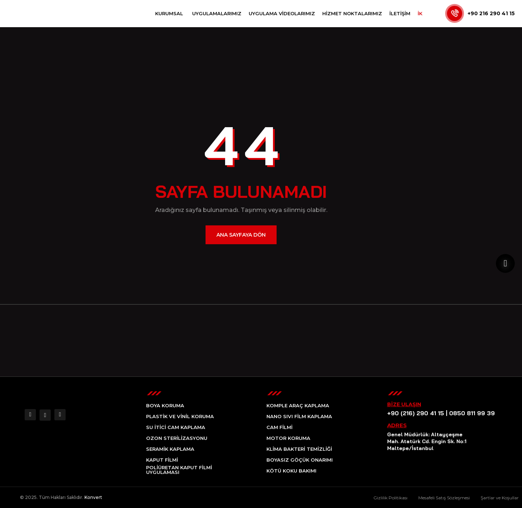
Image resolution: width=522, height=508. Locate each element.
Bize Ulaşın (404, 404)
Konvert (93, 497)
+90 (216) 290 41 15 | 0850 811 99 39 (437, 413)
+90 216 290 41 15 (491, 13)
